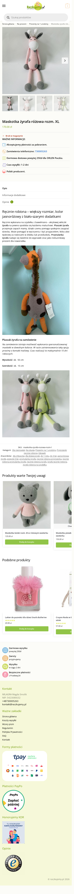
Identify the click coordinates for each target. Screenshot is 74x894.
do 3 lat (53, 456)
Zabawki (42, 453)
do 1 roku (45, 456)
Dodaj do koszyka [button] (26, 542)
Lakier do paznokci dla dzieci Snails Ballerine (25, 617)
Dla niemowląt (18, 450)
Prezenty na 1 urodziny (38, 24)
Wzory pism (8, 724)
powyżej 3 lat (13, 459)
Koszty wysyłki (9, 720)
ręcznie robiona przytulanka (49, 459)
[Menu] (6, 6)
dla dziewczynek (32, 456)
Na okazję (30, 450)
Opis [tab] (4, 188)
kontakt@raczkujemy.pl (14, 704)
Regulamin (7, 728)
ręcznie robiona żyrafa (36, 461)
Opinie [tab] (7, 201)
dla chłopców (19, 456)
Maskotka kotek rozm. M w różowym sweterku (26, 533)
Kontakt (6, 739)
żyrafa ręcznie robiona (57, 461)
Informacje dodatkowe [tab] (13, 195)
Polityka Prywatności (12, 732)
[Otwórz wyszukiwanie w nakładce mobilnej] (36, 17)
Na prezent (21, 24)
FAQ (4, 735)
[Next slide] (65, 60)
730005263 (41, 151)
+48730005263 (10, 701)
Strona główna (8, 24)
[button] (67, 6)
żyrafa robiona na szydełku (35, 464)
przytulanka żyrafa (27, 459)
